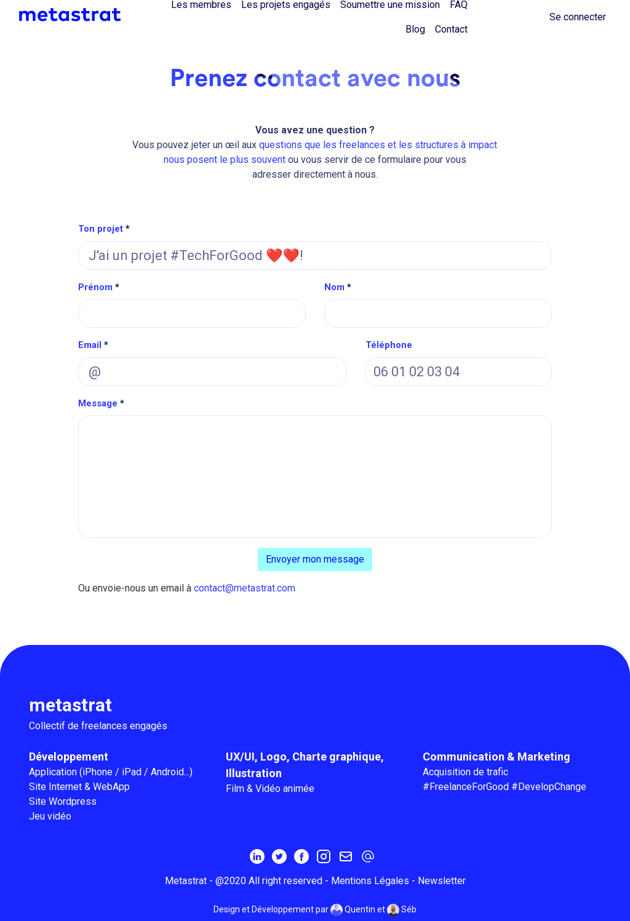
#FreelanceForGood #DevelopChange (504, 787)
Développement (68, 756)
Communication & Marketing (496, 756)
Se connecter (577, 17)
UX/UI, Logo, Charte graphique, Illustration (305, 765)
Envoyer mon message (315, 559)
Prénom (95, 287)
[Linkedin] (257, 856)
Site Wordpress (63, 801)
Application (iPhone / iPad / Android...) (111, 772)
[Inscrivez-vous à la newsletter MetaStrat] (345, 856)
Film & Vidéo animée (270, 788)
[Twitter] (279, 856)
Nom (334, 287)
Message (98, 403)
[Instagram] (323, 856)
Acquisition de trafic (465, 772)
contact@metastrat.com (244, 588)
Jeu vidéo (50, 816)
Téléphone (388, 344)
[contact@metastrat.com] (368, 856)
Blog (415, 29)
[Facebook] (301, 856)
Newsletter (442, 881)
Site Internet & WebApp (79, 787)
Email (90, 344)
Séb (402, 910)
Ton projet (100, 228)
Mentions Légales (370, 881)
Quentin (352, 910)
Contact (451, 29)
